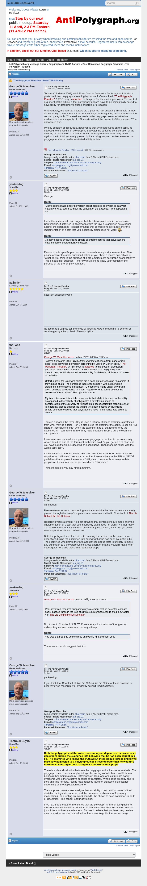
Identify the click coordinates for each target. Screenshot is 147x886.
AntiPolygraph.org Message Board (28, 64)
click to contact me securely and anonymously (78, 162)
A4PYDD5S (61, 168)
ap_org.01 (78, 160)
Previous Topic (122, 70)
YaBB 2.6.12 (96, 870)
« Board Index (16, 863)
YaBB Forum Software (57, 872)
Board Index (15, 59)
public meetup (20, 23)
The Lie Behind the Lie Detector (67, 614)
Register (14, 12)
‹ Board (29, 863)
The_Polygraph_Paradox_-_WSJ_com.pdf (63, 150)
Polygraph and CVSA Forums (64, 64)
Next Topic (134, 70)
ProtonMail (70, 42)
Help (29, 59)
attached (77, 99)
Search (39, 59)
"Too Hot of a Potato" (77, 170)
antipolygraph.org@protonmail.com (70, 165)
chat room (72, 50)
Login (42, 9)
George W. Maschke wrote (59, 357)
